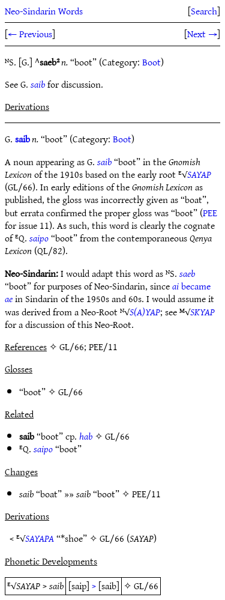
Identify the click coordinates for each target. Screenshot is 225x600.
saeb (187, 273)
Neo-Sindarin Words (44, 10)
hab (85, 436)
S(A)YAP (145, 311)
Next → (202, 33)
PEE (210, 212)
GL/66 (70, 391)
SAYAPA (39, 538)
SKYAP (202, 311)
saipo (39, 237)
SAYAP (199, 174)
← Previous (30, 33)
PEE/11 (146, 493)
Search (204, 10)
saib (38, 84)
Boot (151, 61)
